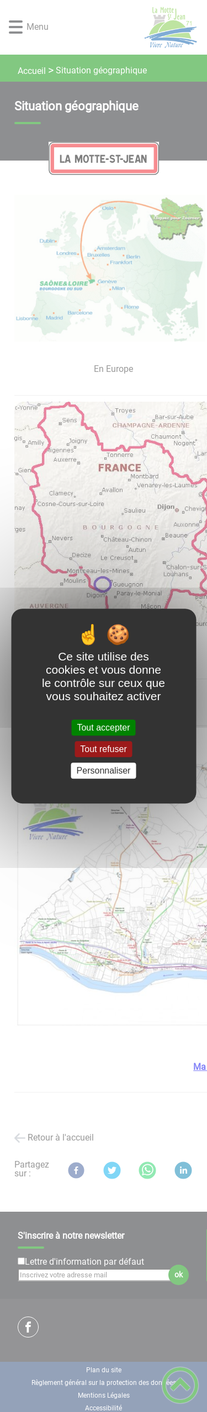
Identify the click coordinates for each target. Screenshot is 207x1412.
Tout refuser (103, 749)
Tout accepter (103, 727)
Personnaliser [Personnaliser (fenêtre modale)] (104, 770)
